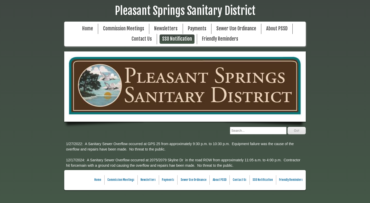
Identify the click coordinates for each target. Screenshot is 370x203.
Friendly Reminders (220, 39)
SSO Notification (177, 39)
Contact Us (142, 39)
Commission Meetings (123, 29)
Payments (197, 29)
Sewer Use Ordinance (236, 29)
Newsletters (166, 29)
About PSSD (277, 29)
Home (87, 29)
